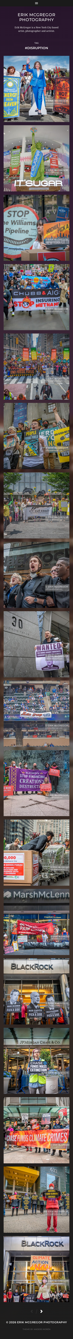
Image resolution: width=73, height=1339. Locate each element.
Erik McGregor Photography (36, 17)
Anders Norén (42, 1329)
